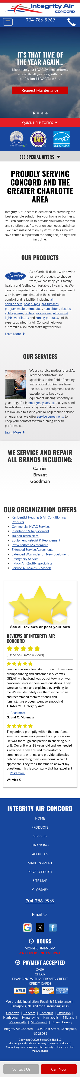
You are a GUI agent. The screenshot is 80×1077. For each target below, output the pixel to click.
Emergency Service (25, 559)
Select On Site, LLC (50, 1039)
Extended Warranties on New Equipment (40, 554)
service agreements (50, 416)
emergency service (41, 403)
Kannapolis (51, 1017)
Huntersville (30, 1017)
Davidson (64, 1013)
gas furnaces (50, 304)
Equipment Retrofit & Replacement (36, 540)
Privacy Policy (40, 872)
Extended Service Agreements (32, 549)
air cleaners (44, 313)
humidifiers (51, 308)
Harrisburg (10, 1017)
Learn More (15, 334)
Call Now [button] (59, 1069)
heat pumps (32, 304)
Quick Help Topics (40, 123)
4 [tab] (47, 114)
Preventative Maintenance (30, 545)
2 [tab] (39, 114)
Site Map (40, 880)
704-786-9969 (40, 900)
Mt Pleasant (39, 1022)
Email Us (40, 914)
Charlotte (12, 1013)
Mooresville (17, 1022)
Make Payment (40, 863)
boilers (29, 313)
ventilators (21, 317)
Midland (68, 1017)
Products (40, 827)
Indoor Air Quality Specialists (32, 563)
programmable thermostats (23, 308)
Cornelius (46, 1013)
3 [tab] (43, 114)
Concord (29, 1013)
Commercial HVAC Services (31, 526)
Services (40, 836)
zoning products (47, 317)
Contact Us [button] (21, 1069)
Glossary (40, 889)
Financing (40, 845)
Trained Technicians (25, 536)
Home (40, 818)
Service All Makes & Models (31, 568)
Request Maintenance (40, 90)
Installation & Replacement (30, 531)
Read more (18, 713)
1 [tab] (35, 114)
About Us (40, 854)
